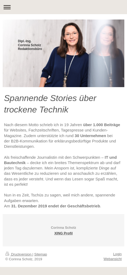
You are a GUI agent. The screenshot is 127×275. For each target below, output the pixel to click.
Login (117, 254)
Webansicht (112, 259)
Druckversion (18, 254)
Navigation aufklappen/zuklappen (63, 7)
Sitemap (40, 254)
